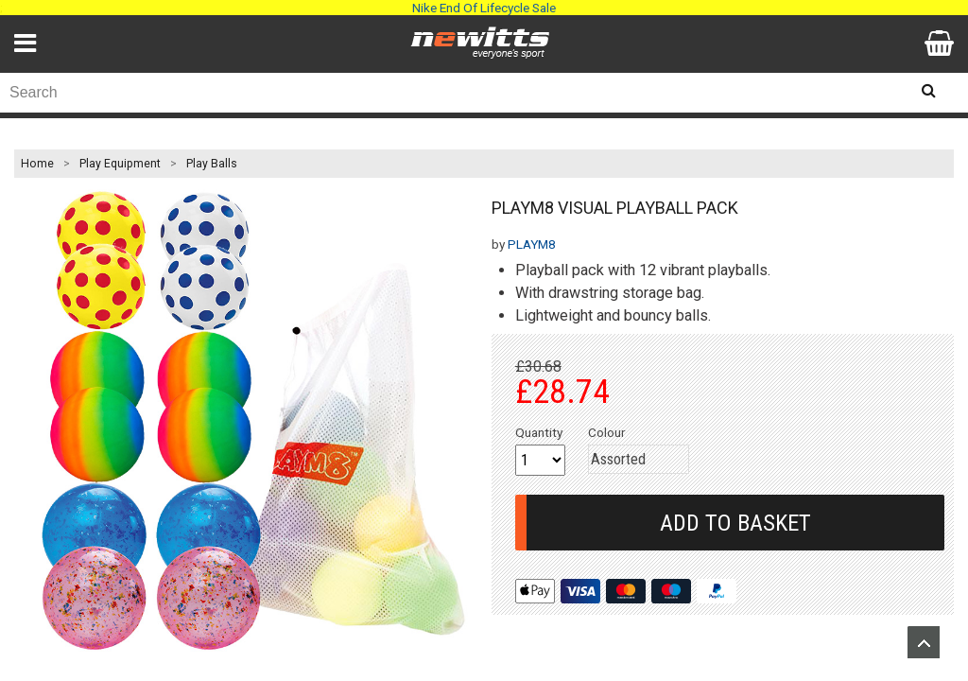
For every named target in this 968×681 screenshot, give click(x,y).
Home (37, 163)
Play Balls (211, 163)
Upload (924, 642)
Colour (607, 432)
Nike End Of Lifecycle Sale (484, 7)
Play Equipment (120, 163)
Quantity (538, 432)
